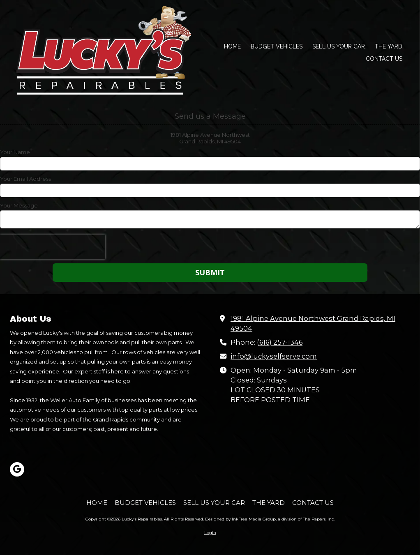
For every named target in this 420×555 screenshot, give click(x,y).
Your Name (15, 152)
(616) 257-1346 (279, 342)
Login (210, 532)
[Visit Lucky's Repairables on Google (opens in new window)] (17, 469)
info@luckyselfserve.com (274, 356)
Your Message (19, 205)
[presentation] (52, 247)
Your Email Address (25, 178)
